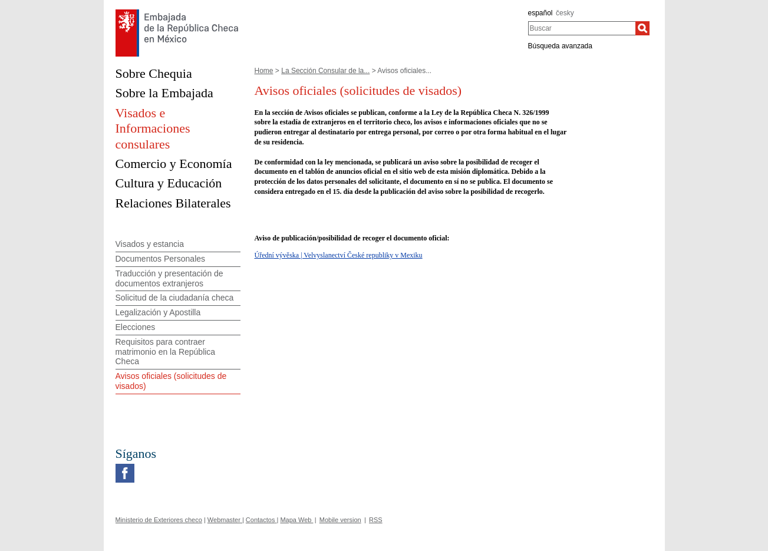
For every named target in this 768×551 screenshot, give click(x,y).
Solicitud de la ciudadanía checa (175, 297)
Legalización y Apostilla (158, 312)
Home (264, 71)
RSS (376, 519)
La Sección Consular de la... (325, 71)
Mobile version (340, 519)
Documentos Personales (161, 258)
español (540, 13)
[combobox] (582, 28)
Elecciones (136, 327)
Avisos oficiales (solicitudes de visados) (171, 381)
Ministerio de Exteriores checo (159, 519)
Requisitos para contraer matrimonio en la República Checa (166, 352)
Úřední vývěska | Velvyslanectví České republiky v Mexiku (339, 255)
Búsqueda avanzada (560, 46)
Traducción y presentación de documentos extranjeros (169, 278)
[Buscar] (642, 28)
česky (565, 13)
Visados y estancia (150, 244)
